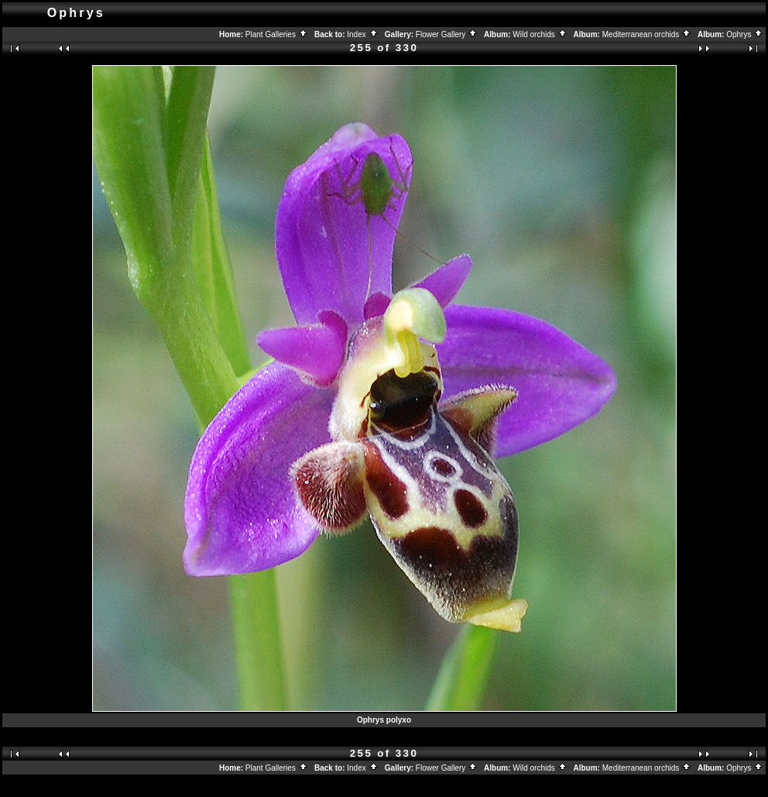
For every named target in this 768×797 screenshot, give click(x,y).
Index (362, 34)
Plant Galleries (276, 34)
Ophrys (744, 34)
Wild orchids (540, 34)
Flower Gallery (447, 34)
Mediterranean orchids (646, 34)
